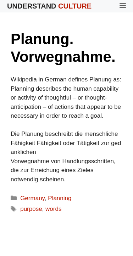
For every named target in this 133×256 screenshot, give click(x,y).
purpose (31, 209)
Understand (49, 6)
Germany (32, 198)
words (53, 209)
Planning (59, 198)
